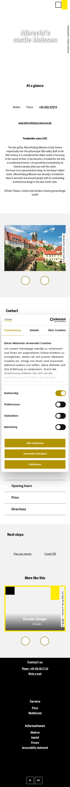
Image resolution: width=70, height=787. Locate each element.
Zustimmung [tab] (12, 330)
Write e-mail (35, 673)
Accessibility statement (35, 747)
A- (30, 780)
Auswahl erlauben (35, 453)
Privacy (35, 742)
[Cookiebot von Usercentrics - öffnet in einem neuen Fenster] (50, 320)
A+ (38, 780)
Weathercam (35, 713)
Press (35, 708)
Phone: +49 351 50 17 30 (35, 668)
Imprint (35, 737)
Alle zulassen (35, 443)
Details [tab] (34, 330)
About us (35, 732)
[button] (34, 4)
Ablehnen (35, 464)
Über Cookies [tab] (57, 330)
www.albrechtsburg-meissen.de (35, 123)
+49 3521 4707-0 (48, 107)
